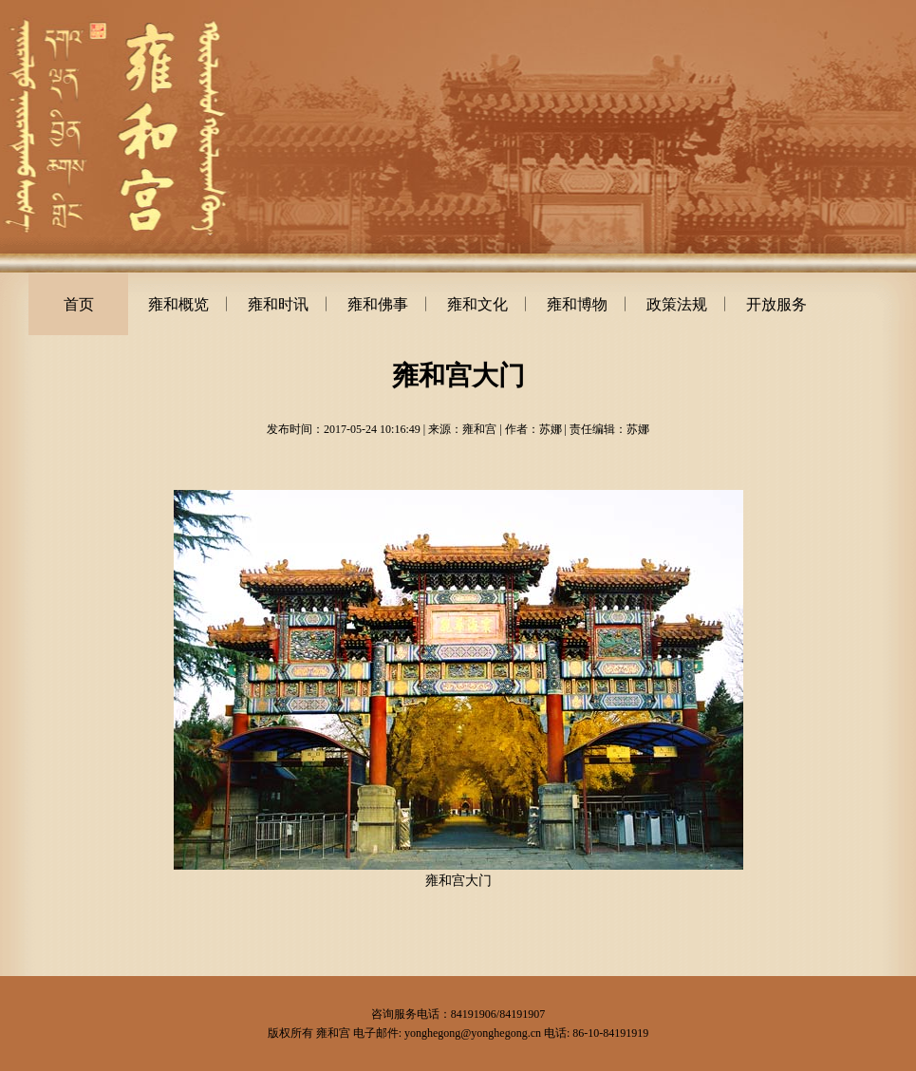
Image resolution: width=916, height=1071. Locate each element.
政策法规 (676, 304)
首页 (79, 304)
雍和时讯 (278, 304)
